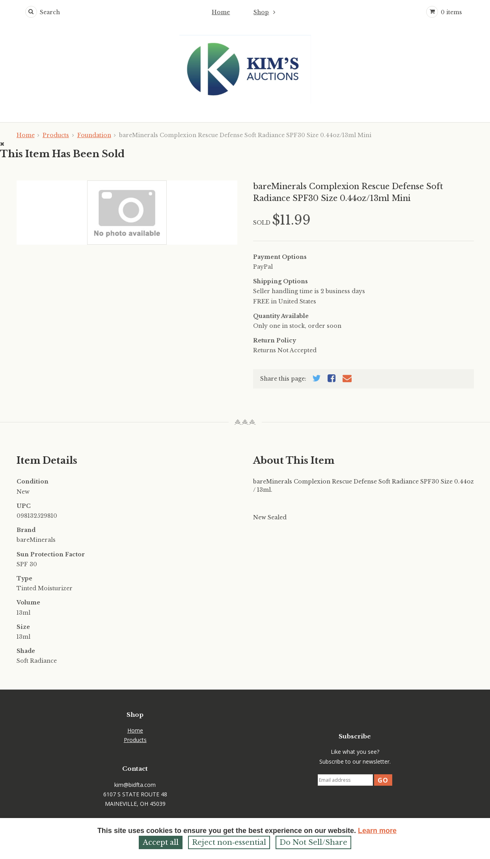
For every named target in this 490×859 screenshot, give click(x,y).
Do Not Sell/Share (313, 842)
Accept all (161, 842)
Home (221, 12)
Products (56, 135)
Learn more (377, 831)
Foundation (94, 135)
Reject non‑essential (229, 842)
